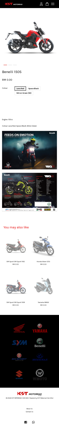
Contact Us (29, 412)
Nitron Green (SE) (24, 93)
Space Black (33, 88)
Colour (4, 88)
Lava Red (20, 88)
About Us (29, 409)
